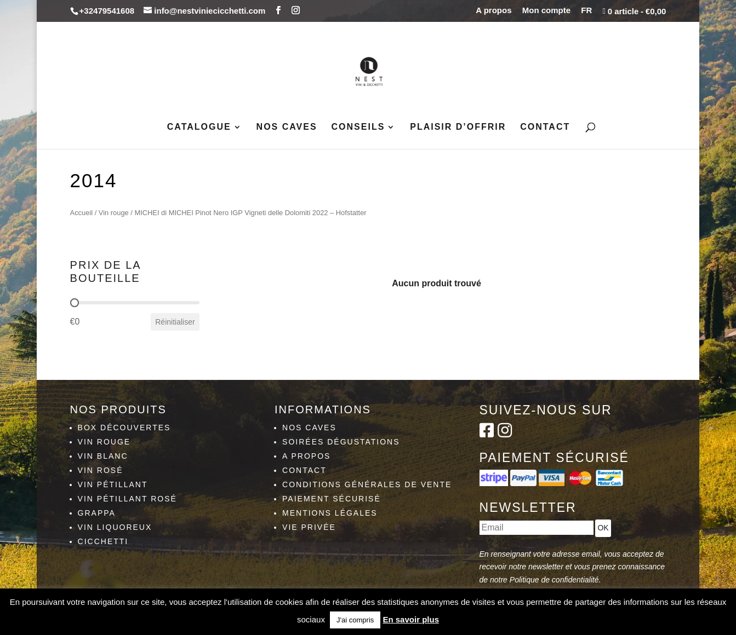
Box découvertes (124, 427)
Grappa (97, 513)
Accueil (81, 213)
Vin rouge (114, 213)
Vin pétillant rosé (127, 498)
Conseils (358, 127)
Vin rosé (100, 470)
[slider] (74, 302)
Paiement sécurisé (331, 498)
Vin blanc (103, 456)
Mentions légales (330, 513)
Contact (545, 127)
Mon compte (546, 10)
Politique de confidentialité (554, 579)
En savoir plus (411, 619)
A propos (493, 10)
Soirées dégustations (341, 441)
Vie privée (309, 527)
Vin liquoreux (115, 527)
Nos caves (286, 127)
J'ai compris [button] (355, 620)
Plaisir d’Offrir (458, 127)
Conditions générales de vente (367, 484)
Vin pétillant (113, 484)
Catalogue (199, 127)
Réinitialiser (175, 322)
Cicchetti (103, 541)
